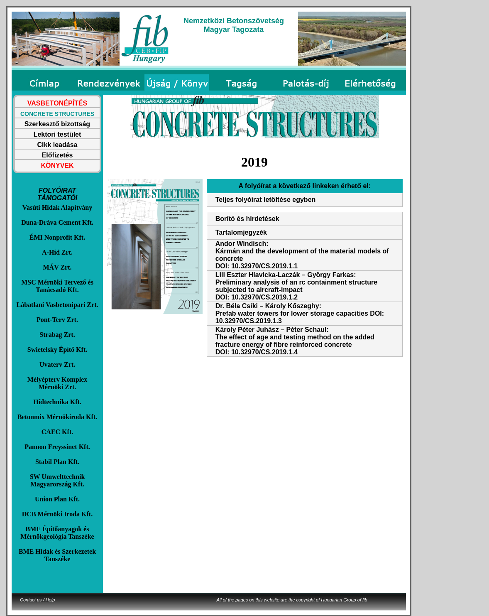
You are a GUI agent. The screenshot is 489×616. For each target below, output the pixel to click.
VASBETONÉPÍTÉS (57, 103)
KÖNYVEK (57, 165)
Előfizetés (57, 155)
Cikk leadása (57, 144)
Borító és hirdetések (247, 218)
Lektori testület (57, 134)
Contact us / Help (37, 599)
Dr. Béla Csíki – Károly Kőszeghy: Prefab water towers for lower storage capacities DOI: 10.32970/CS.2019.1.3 (299, 313)
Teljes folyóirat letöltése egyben (265, 199)
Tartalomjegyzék (241, 232)
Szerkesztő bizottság (57, 124)
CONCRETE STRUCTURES (57, 113)
